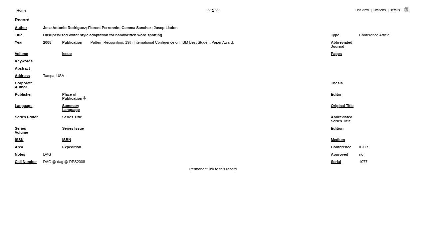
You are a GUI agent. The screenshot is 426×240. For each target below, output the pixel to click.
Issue (67, 54)
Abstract (22, 68)
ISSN (19, 140)
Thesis (336, 83)
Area (19, 147)
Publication (72, 42)
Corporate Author (24, 85)
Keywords (24, 61)
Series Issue (73, 128)
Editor (336, 94)
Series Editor (26, 117)
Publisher (23, 94)
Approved (339, 154)
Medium (338, 140)
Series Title (72, 117)
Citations (379, 10)
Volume (21, 54)
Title (19, 35)
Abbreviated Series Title (341, 119)
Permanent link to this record (213, 169)
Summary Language (71, 108)
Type (335, 35)
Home (22, 10)
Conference (341, 147)
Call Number (26, 162)
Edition (337, 128)
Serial (336, 162)
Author (21, 28)
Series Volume (21, 130)
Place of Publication (72, 96)
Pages (336, 54)
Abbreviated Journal (341, 44)
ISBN (66, 140)
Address (22, 76)
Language (24, 106)
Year (19, 42)
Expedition (71, 147)
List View (362, 10)
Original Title (342, 106)
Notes (20, 154)
